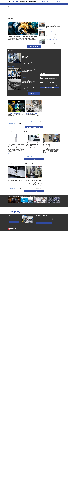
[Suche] (40, 1)
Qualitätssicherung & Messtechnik (38, 4)
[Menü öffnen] (9, 1)
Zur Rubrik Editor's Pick (34, 93)
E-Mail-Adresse (43, 73)
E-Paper (43, 1)
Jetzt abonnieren (14, 222)
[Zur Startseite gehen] (14, 1)
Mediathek (58, 4)
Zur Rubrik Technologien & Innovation (34, 127)
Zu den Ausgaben (44, 222)
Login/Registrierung (57, 1)
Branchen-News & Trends (21, 4)
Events (36, 1)
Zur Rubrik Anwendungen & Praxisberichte (34, 159)
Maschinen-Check (29, 4)
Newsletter (49, 1)
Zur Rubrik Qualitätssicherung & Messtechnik (34, 191)
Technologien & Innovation (12, 4)
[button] (58, 201)
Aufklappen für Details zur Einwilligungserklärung (49, 85)
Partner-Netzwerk (23, 1)
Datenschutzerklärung (46, 83)
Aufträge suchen (30, 1)
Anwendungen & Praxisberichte (49, 4)
